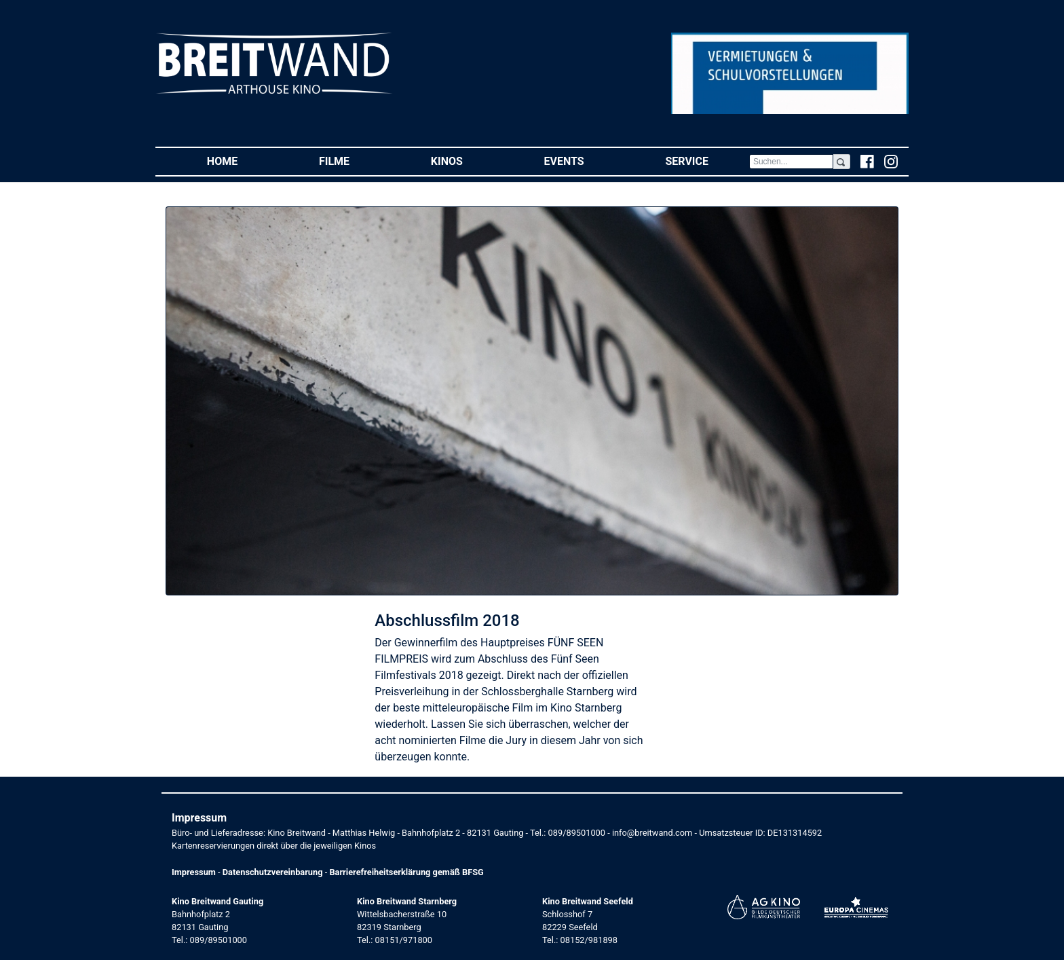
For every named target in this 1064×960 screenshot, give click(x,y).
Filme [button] (354, 160)
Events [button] (584, 160)
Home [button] (242, 160)
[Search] (791, 161)
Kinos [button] (467, 160)
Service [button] (706, 160)
